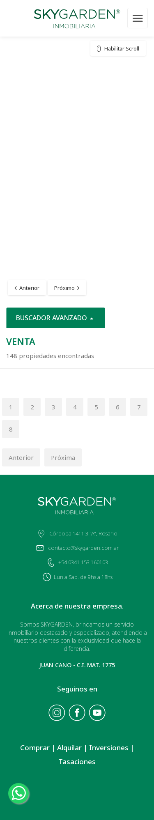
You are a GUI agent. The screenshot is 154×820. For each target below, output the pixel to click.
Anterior (29, 288)
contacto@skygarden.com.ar (83, 547)
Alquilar (69, 747)
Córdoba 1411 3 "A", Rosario (83, 533)
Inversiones (109, 747)
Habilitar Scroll (121, 48)
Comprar (35, 747)
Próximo (64, 288)
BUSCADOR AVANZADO (55, 317)
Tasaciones (77, 761)
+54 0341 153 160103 (83, 562)
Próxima (63, 457)
